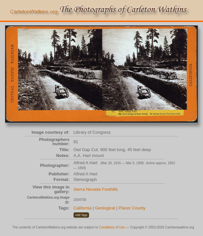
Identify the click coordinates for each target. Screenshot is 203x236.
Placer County (132, 208)
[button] (81, 215)
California (83, 208)
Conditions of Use (112, 227)
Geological (105, 208)
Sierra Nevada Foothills (96, 189)
